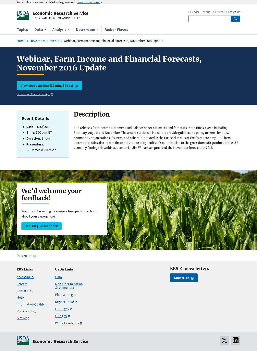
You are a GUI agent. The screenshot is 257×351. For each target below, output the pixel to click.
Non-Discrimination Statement (69, 286)
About (206, 12)
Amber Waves (116, 29)
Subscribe (181, 278)
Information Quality (31, 304)
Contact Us (233, 12)
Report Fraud (64, 302)
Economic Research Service (60, 13)
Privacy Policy (26, 311)
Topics (22, 29)
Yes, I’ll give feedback (41, 226)
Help (20, 297)
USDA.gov (62, 309)
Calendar (193, 12)
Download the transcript (33, 94)
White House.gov (67, 323)
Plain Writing (64, 295)
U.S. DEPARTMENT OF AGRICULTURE (56, 18)
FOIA (58, 277)
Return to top (26, 256)
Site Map (23, 318)
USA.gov (61, 316)
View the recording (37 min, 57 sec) (47, 85)
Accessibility (25, 277)
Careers (218, 12)
